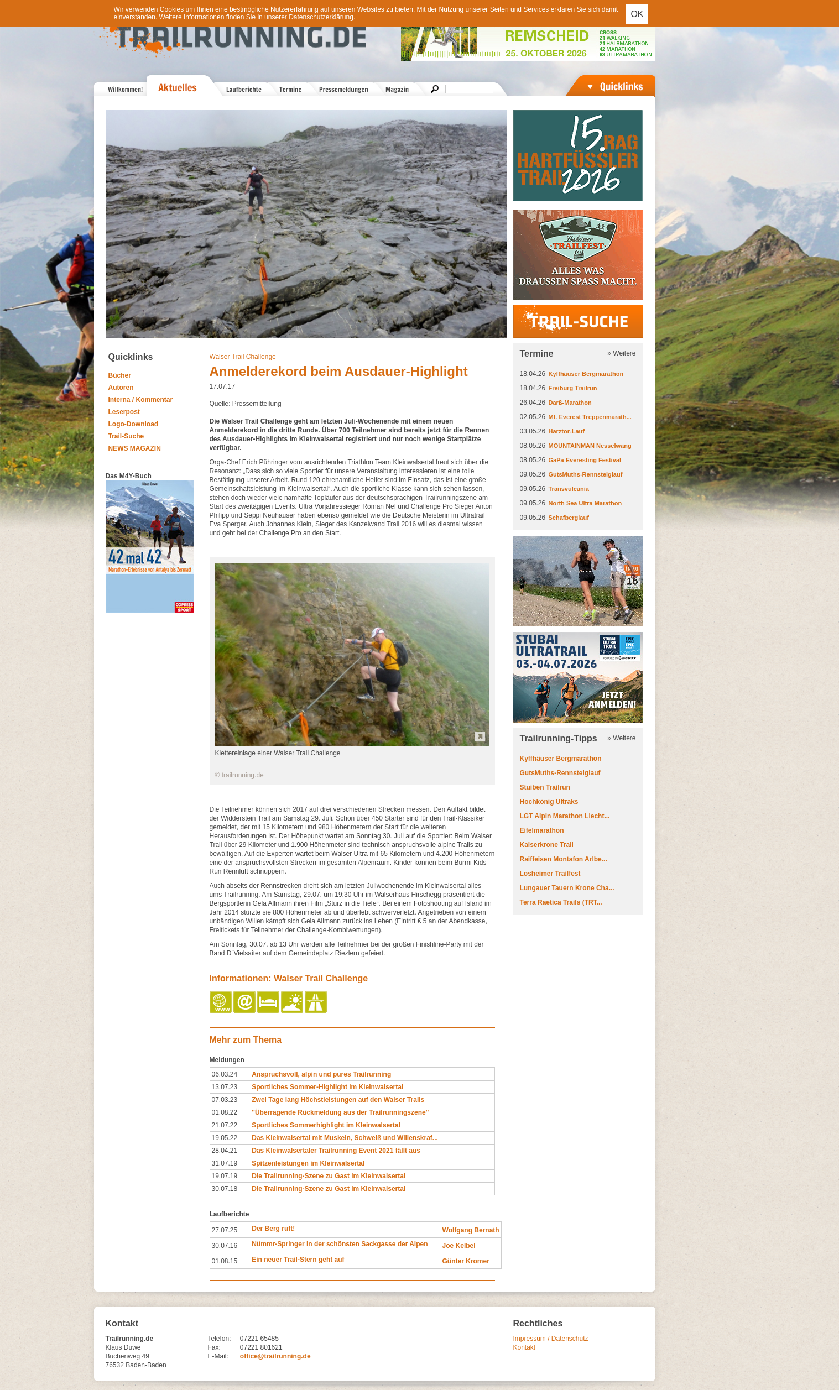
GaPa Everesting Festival (585, 460)
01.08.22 (225, 1112)
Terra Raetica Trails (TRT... (561, 902)
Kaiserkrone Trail (547, 845)
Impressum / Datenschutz (550, 1338)
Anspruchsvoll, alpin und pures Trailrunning (321, 1074)
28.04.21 (225, 1150)
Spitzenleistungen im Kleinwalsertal (308, 1163)
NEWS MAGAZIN (134, 448)
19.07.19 (225, 1176)
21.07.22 (225, 1125)
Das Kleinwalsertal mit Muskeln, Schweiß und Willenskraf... (345, 1138)
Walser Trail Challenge (243, 356)
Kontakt (524, 1347)
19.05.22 (225, 1138)
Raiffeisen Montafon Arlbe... (563, 859)
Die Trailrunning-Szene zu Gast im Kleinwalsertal (328, 1176)
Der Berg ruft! (273, 1228)
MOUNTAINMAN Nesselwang (590, 445)
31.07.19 (225, 1163)
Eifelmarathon (542, 830)
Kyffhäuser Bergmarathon (586, 373)
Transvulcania (569, 488)
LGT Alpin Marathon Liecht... (565, 816)
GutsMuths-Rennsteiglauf (586, 474)
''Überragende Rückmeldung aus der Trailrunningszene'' (340, 1112)
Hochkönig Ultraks (549, 802)
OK (636, 14)
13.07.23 (225, 1087)
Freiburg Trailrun (573, 388)
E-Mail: (218, 1356)
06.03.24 (225, 1074)
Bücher (119, 375)
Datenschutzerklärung (321, 17)
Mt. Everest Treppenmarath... (590, 417)
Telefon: (219, 1338)
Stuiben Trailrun (545, 787)
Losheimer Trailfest (550, 873)
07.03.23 (225, 1100)
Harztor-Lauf (567, 431)
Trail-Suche (126, 436)
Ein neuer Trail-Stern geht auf (298, 1259)
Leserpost (124, 412)
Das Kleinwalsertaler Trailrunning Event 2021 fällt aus (336, 1150)
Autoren (121, 387)
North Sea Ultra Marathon (585, 503)
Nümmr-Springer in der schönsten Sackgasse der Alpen (340, 1244)
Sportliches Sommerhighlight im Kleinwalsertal (326, 1125)
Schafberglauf (569, 517)
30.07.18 (225, 1189)
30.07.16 (225, 1246)
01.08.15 (225, 1261)
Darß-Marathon (570, 402)
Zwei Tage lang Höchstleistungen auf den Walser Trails (338, 1100)
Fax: (214, 1347)
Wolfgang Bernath (470, 1230)
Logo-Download (133, 424)
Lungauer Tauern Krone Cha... (567, 888)
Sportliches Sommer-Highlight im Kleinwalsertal (327, 1087)
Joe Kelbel (459, 1246)
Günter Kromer (465, 1261)
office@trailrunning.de (275, 1356)
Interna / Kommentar (140, 400)
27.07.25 (225, 1230)
